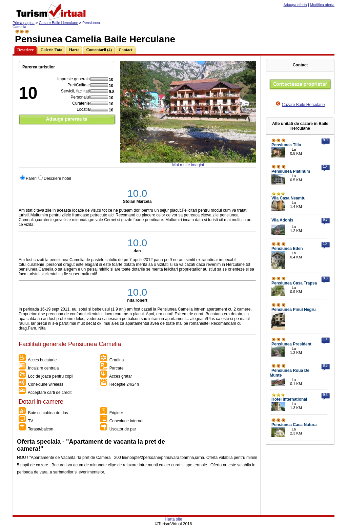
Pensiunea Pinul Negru (293, 309)
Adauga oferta (295, 5)
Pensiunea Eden (287, 248)
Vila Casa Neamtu (288, 198)
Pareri (31, 178)
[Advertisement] (136, 499)
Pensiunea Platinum (290, 171)
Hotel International (289, 399)
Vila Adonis (282, 220)
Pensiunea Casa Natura (294, 424)
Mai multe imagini (188, 165)
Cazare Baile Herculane (58, 23)
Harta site (173, 519)
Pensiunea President (291, 344)
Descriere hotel (57, 178)
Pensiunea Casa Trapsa (294, 283)
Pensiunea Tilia (286, 145)
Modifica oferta (322, 5)
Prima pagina (24, 23)
